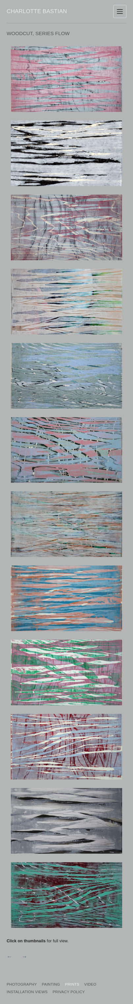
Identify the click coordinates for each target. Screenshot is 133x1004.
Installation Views (27, 992)
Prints (72, 984)
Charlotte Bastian (37, 11)
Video (90, 984)
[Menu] (119, 11)
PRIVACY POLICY (69, 992)
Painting (51, 984)
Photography (22, 984)
